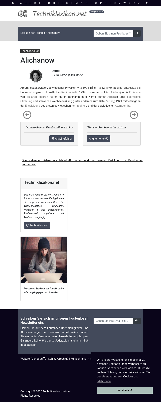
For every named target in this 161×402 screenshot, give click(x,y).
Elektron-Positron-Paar (40, 96)
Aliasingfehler (62, 138)
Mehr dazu (104, 381)
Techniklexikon (37, 225)
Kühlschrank (78, 358)
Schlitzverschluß (58, 358)
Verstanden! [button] (125, 390)
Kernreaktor (78, 105)
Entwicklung (32, 105)
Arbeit (111, 96)
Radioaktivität (69, 92)
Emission (135, 92)
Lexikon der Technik (32, 33)
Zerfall (109, 101)
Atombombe (122, 105)
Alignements (98, 138)
